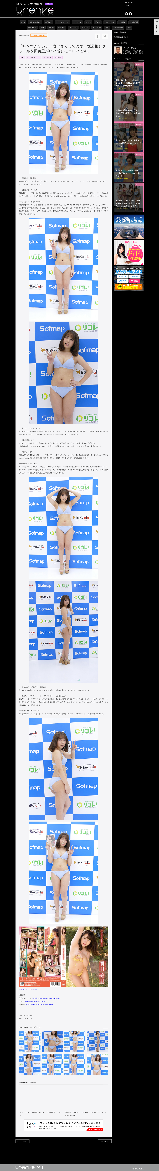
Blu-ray (51, 28)
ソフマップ (77, 22)
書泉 (107, 28)
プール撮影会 (118, 28)
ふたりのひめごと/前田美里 (28, 989)
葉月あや (85, 28)
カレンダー (97, 28)
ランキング (73, 28)
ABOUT (127, 5)
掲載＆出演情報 (35, 22)
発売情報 (48, 22)
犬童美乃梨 (134, 22)
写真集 (97, 22)
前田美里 (58, 57)
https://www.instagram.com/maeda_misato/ (39, 1004)
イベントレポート (62, 22)
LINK (127, 8)
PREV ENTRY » (104, 1141)
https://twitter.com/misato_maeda (35, 1001)
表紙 (42, 28)
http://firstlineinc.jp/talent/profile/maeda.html (46, 998)
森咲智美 (61, 28)
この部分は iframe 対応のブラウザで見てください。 (63, 1151)
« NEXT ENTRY (22, 1141)
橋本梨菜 (122, 22)
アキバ (88, 22)
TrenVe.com (129, 2)
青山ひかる (32, 28)
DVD (23, 22)
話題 (129, 28)
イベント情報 (109, 22)
